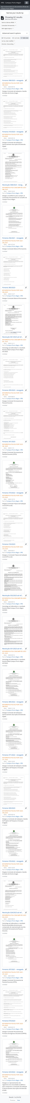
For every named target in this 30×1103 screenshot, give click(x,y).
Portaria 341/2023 (8, 442)
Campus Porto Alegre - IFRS (15, 89)
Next (18, 1100)
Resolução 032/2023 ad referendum (13, 595)
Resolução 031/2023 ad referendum (13, 649)
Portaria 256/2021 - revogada (12, 238)
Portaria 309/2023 (8, 808)
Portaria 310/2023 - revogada (12, 132)
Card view (16, 38)
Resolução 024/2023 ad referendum (13, 912)
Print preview (6, 38)
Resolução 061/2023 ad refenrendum (13, 337)
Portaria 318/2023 (8, 544)
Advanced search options (11, 33)
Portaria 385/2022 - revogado (12, 702)
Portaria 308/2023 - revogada (12, 80)
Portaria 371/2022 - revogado (12, 755)
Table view (24, 38)
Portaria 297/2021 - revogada (12, 969)
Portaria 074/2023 (8, 1021)
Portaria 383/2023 (8, 287)
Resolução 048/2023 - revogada (13, 185)
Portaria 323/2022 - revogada (12, 1072)
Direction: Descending (8, 44)
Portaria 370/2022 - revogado (12, 861)
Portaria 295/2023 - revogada (12, 390)
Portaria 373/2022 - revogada (12, 493)
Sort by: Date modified (8, 41)
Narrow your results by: (15, 13)
